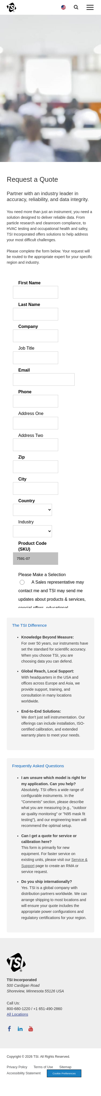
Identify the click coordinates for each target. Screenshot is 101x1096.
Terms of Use (43, 1067)
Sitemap (65, 1067)
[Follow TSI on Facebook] (9, 1028)
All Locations (17, 1014)
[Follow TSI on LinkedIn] (20, 1028)
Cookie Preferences (64, 1073)
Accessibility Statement (24, 1073)
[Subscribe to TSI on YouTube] (31, 1028)
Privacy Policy (17, 1067)
